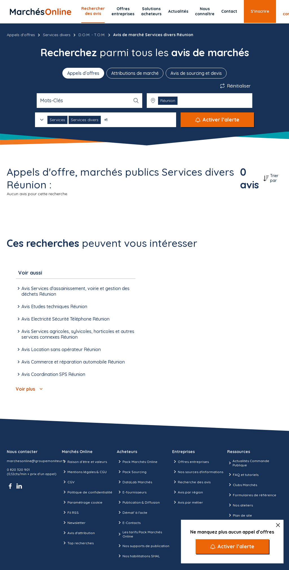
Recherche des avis (191, 482)
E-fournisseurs (131, 492)
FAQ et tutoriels (243, 474)
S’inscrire (260, 11)
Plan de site (239, 515)
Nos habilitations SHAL (138, 556)
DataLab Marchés (134, 482)
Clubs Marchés (242, 485)
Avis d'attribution (78, 533)
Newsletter (74, 522)
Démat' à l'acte (132, 512)
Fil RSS (70, 512)
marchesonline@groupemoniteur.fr (36, 461)
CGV (68, 482)
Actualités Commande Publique (248, 463)
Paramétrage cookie (82, 502)
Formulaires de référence (251, 495)
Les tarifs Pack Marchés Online (139, 534)
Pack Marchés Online (137, 461)
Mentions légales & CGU (84, 472)
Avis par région (187, 492)
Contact (229, 11)
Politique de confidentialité (87, 492)
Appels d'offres (21, 34)
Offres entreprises (122, 11)
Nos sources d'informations (197, 472)
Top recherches (78, 543)
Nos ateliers (240, 505)
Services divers (57, 34)
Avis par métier (187, 502)
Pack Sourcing (131, 472)
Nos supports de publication (143, 546)
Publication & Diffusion (138, 502)
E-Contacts (129, 522)
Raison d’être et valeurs (84, 461)
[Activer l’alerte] (232, 546)
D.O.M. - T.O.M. (91, 34)
